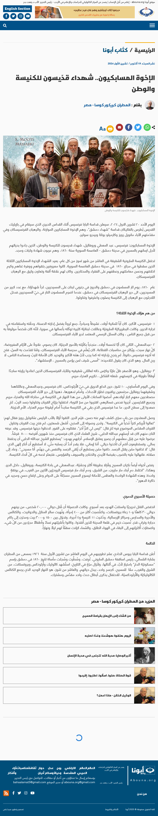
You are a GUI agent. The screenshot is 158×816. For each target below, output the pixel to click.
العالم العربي (82, 770)
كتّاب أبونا (115, 50)
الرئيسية (145, 50)
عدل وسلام (49, 770)
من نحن (142, 793)
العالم (91, 767)
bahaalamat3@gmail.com (29, 781)
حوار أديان (41, 770)
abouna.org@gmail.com (79, 781)
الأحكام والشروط (111, 809)
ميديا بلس (7, 809)
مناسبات (22, 767)
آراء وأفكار (12, 770)
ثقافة (32, 767)
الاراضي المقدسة (70, 770)
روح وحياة (57, 770)
